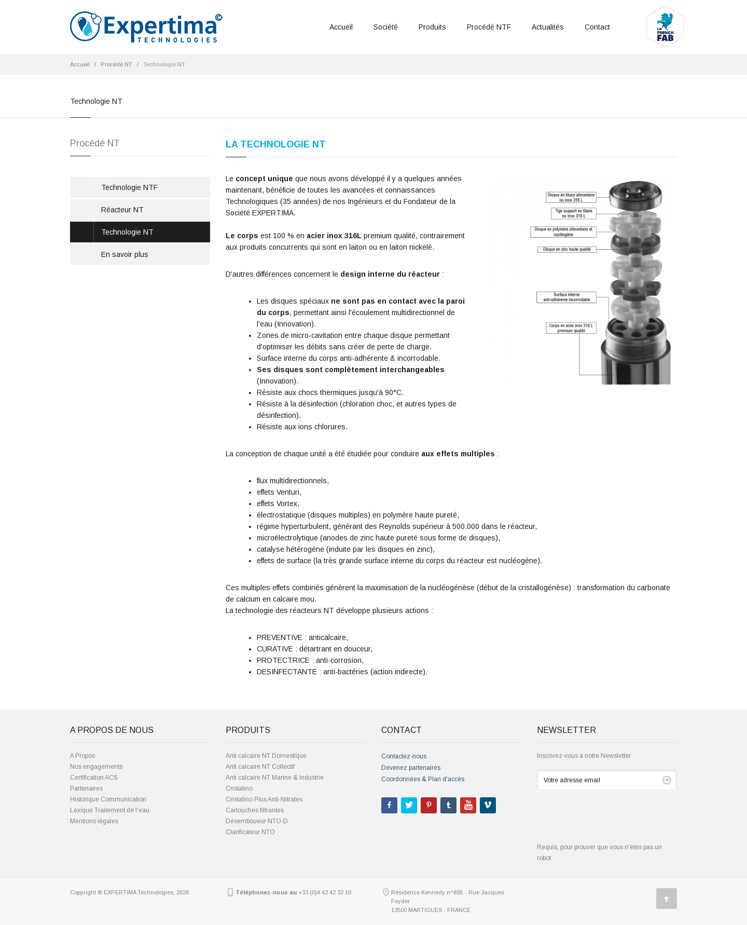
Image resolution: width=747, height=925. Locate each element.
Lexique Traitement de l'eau (109, 810)
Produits (432, 27)
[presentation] (616, 821)
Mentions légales (94, 821)
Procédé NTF (489, 27)
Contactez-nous (403, 756)
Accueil (341, 27)
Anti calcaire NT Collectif (260, 766)
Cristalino (239, 788)
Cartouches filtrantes (255, 810)
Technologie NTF (129, 187)
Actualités (548, 27)
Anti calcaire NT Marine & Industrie (275, 777)
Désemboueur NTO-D (257, 821)
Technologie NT (127, 232)
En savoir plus (124, 254)
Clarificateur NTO (250, 832)
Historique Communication (108, 799)
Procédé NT (116, 64)
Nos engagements (96, 766)
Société (386, 27)
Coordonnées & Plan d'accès (422, 779)
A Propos (82, 755)
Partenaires (86, 788)
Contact (597, 27)
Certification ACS (94, 777)
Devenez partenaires (410, 767)
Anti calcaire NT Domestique (266, 755)
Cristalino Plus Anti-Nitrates (264, 799)
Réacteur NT (122, 210)
